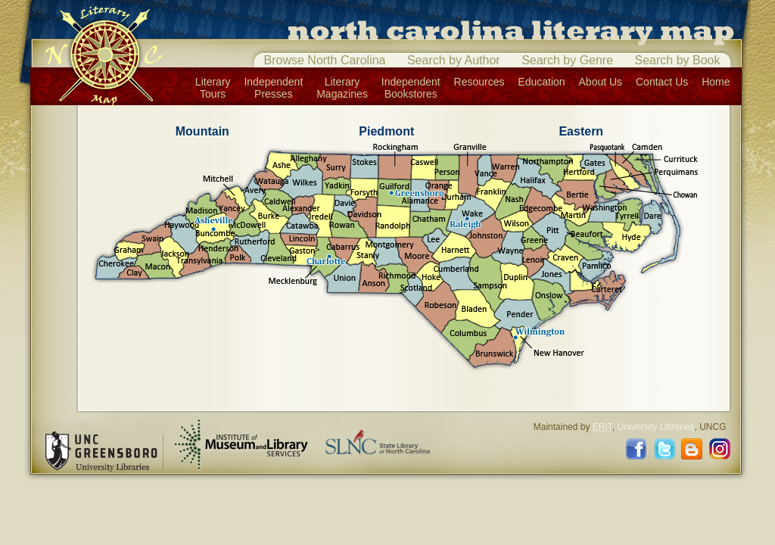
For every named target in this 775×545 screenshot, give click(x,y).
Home (716, 82)
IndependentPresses (273, 88)
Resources (479, 82)
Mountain (202, 131)
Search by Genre (567, 60)
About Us (601, 82)
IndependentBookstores (410, 88)
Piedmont (386, 131)
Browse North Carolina (325, 60)
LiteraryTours (213, 88)
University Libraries (655, 427)
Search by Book (678, 60)
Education (541, 82)
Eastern (581, 131)
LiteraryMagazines (342, 88)
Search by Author (453, 60)
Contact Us (662, 82)
